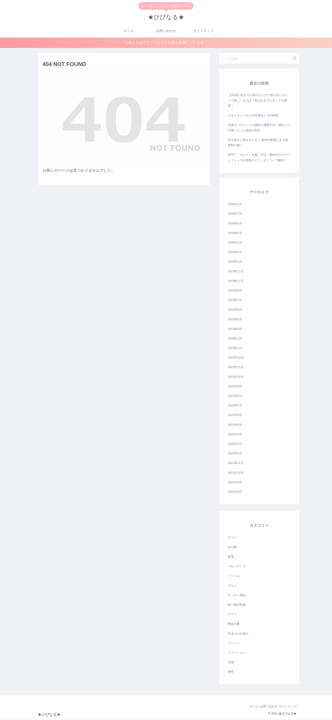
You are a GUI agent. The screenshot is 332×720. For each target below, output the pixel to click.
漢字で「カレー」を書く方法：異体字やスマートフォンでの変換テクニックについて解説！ (259, 157)
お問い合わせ (264, 707)
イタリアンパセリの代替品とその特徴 (253, 115)
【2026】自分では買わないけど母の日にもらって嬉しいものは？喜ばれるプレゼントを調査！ (258, 101)
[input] (259, 58)
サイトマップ (286, 707)
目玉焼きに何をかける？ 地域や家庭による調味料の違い (258, 143)
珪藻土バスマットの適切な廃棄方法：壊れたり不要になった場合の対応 (259, 127)
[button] (294, 58)
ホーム (246, 707)
